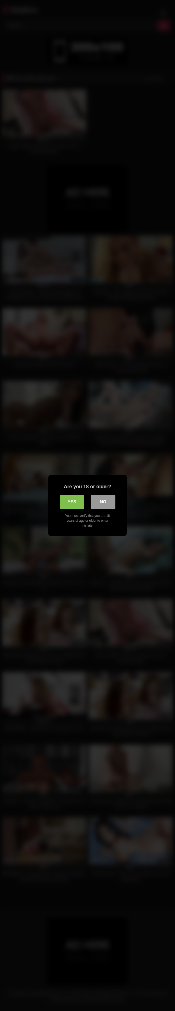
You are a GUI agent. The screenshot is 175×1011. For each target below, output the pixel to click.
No (103, 502)
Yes (71, 502)
